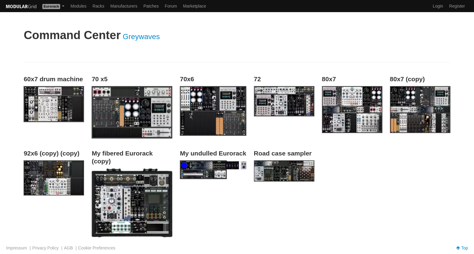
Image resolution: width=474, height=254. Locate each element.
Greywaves (141, 36)
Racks (98, 6)
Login (438, 6)
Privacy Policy (45, 248)
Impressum (16, 248)
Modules (78, 6)
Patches (151, 6)
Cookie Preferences (96, 248)
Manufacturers (123, 6)
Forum (171, 6)
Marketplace (194, 6)
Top (462, 248)
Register (457, 6)
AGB (68, 248)
